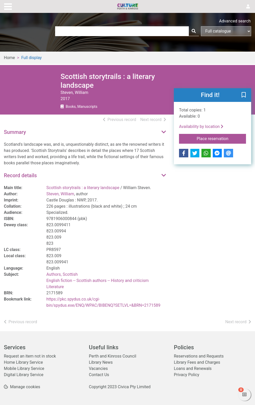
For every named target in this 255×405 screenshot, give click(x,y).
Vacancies (98, 368)
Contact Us (99, 374)
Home (9, 57)
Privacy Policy (186, 374)
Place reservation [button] (221, 138)
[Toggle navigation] (8, 6)
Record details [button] (20, 175)
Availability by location (201, 126)
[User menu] (248, 6)
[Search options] (226, 31)
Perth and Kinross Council (112, 356)
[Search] (194, 31)
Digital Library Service (24, 374)
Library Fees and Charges (197, 362)
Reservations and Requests (199, 356)
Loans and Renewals (193, 368)
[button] (243, 95)
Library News (101, 362)
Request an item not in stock (30, 356)
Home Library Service (23, 362)
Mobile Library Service (24, 368)
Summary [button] (15, 132)
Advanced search (235, 21)
